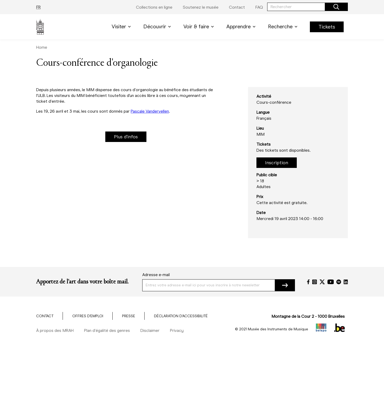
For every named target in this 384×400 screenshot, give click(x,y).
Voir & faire (199, 27)
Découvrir (158, 27)
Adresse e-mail (156, 274)
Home (41, 47)
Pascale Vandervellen (150, 111)
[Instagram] (314, 282)
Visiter (122, 27)
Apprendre (241, 27)
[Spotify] (338, 282)
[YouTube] (330, 282)
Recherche (283, 27)
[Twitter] (322, 282)
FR (38, 7)
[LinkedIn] (346, 282)
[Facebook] (308, 282)
